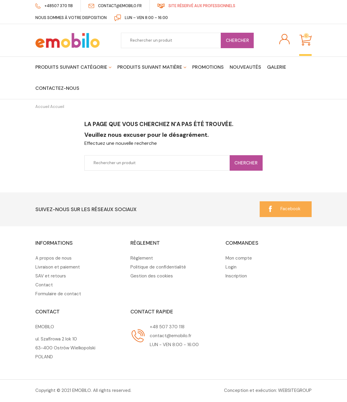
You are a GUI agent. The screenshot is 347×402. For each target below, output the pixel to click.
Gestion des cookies (151, 276)
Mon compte (238, 258)
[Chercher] (187, 40)
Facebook (290, 209)
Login (230, 267)
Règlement (141, 258)
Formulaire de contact (58, 294)
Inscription (236, 276)
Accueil (49, 106)
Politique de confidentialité (158, 267)
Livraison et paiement (57, 267)
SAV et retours (50, 276)
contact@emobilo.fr (120, 5)
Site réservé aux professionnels (203, 5)
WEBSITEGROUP (295, 390)
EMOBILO (81, 390)
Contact (44, 285)
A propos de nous (53, 258)
